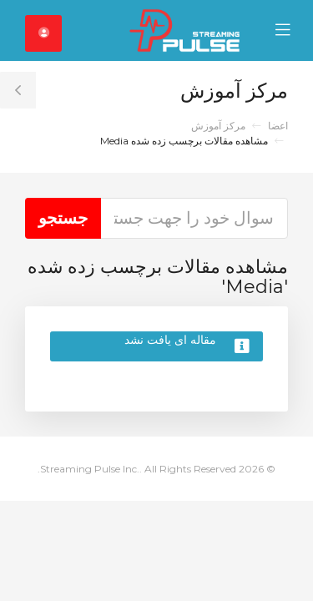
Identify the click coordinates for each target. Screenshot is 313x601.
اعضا (278, 125)
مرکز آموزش (218, 125)
